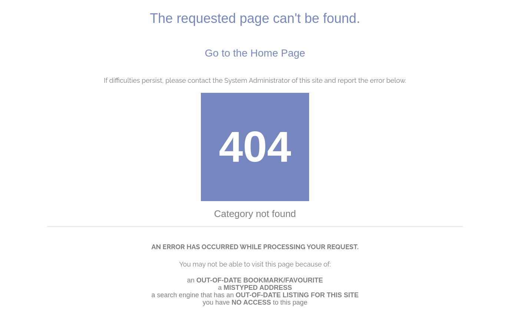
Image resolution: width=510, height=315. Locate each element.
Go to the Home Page (255, 53)
